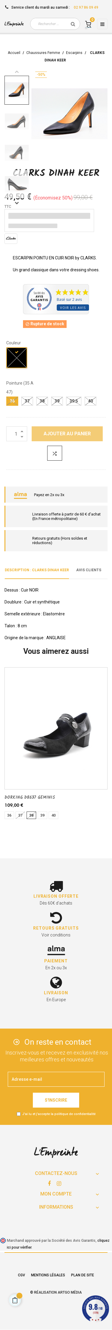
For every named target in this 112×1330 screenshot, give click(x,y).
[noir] (17, 358)
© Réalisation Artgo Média (56, 1292)
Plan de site (82, 1275)
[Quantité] (16, 433)
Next (16, 203)
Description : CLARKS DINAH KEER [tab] (37, 570)
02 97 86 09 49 (86, 7)
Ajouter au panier (67, 433)
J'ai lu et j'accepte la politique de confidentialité (59, 1114)
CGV (21, 1275)
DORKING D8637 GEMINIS (29, 797)
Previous (16, 72)
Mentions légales (48, 1275)
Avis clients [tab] (88, 570)
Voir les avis (73, 307)
